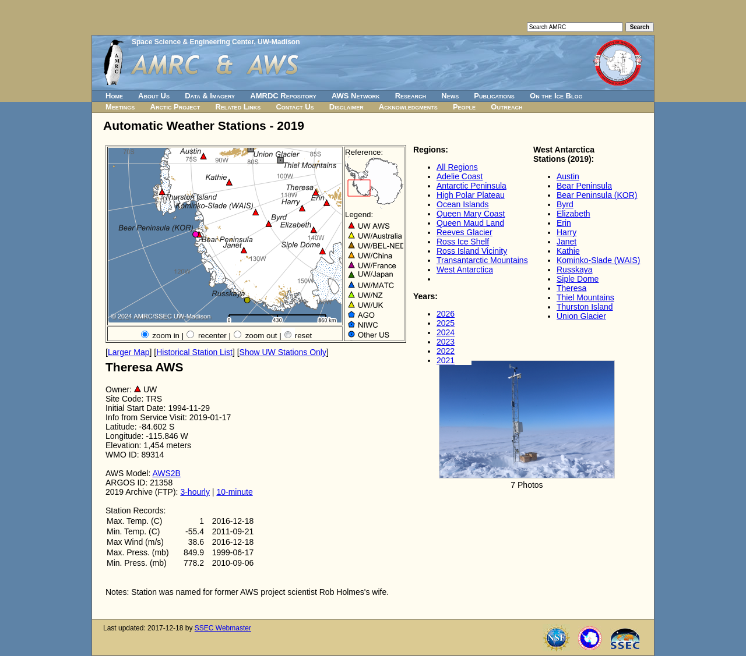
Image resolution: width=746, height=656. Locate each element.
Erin (564, 223)
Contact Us (295, 106)
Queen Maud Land (470, 223)
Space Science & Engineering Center (193, 42)
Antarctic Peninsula (471, 185)
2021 (446, 360)
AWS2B (166, 473)
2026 (446, 313)
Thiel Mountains (585, 297)
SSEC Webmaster (223, 628)
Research (410, 95)
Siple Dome (578, 278)
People (464, 106)
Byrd (565, 204)
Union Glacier (581, 316)
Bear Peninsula (584, 185)
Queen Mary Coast (471, 213)
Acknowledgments (408, 106)
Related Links (238, 106)
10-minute (234, 492)
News (450, 95)
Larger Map (129, 352)
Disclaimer (346, 106)
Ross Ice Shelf (463, 241)
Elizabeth (573, 213)
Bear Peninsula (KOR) (597, 195)
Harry (566, 232)
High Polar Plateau (471, 195)
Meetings (120, 106)
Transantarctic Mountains (482, 260)
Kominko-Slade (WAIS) (598, 260)
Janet (566, 241)
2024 (446, 332)
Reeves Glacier (464, 232)
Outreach (506, 106)
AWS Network (356, 95)
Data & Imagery (210, 95)
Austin (568, 176)
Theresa (571, 288)
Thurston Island (585, 306)
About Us (154, 95)
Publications (494, 95)
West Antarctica (465, 269)
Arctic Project (175, 106)
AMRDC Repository (283, 95)
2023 (446, 341)
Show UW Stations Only (283, 352)
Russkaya (574, 269)
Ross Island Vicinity (472, 251)
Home (114, 95)
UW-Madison (279, 42)
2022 (446, 351)
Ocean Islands (463, 204)
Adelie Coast (460, 176)
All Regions (457, 167)
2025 (446, 323)
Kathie (568, 251)
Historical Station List (194, 352)
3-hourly (195, 492)
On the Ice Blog (556, 95)
